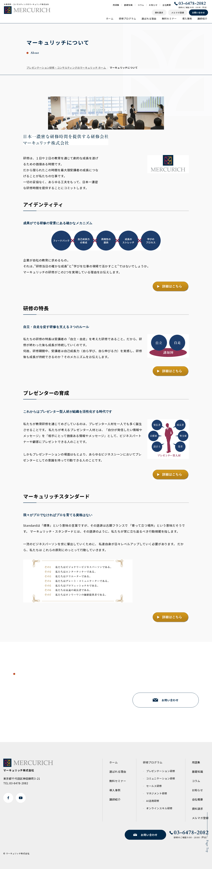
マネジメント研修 (156, 793)
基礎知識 (128, 5)
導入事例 (187, 18)
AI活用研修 (152, 800)
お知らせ (153, 5)
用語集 (116, 5)
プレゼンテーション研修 (160, 771)
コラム (141, 5)
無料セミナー (169, 18)
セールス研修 (154, 786)
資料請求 (197, 809)
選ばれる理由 (149, 18)
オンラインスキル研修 (159, 808)
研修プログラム (127, 18)
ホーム (109, 18)
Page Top (207, 846)
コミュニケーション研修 (160, 778)
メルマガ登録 (200, 818)
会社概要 (166, 5)
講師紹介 (202, 18)
